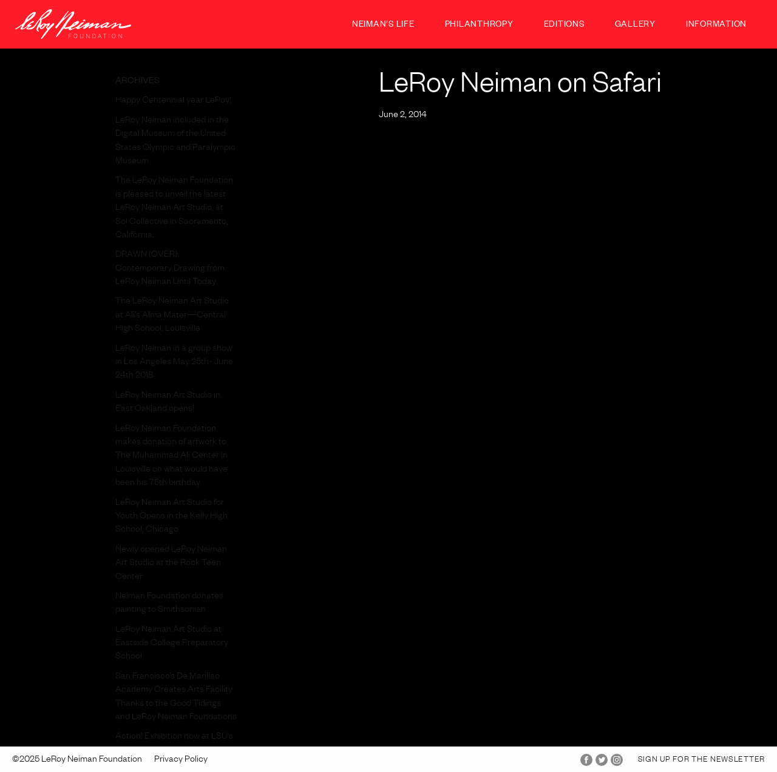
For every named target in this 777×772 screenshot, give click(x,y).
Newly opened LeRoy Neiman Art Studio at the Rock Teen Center (171, 564)
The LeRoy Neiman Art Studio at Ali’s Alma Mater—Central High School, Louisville (172, 315)
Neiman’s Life (383, 25)
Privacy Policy (181, 760)
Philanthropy (479, 25)
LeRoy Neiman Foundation (73, 24)
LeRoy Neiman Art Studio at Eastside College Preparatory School (171, 644)
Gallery (635, 25)
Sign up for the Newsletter (701, 760)
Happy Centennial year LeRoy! (173, 101)
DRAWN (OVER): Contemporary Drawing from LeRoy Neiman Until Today (170, 269)
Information (716, 25)
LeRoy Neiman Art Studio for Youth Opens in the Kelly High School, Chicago (171, 517)
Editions (564, 25)
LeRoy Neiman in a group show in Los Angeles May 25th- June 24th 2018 (174, 363)
